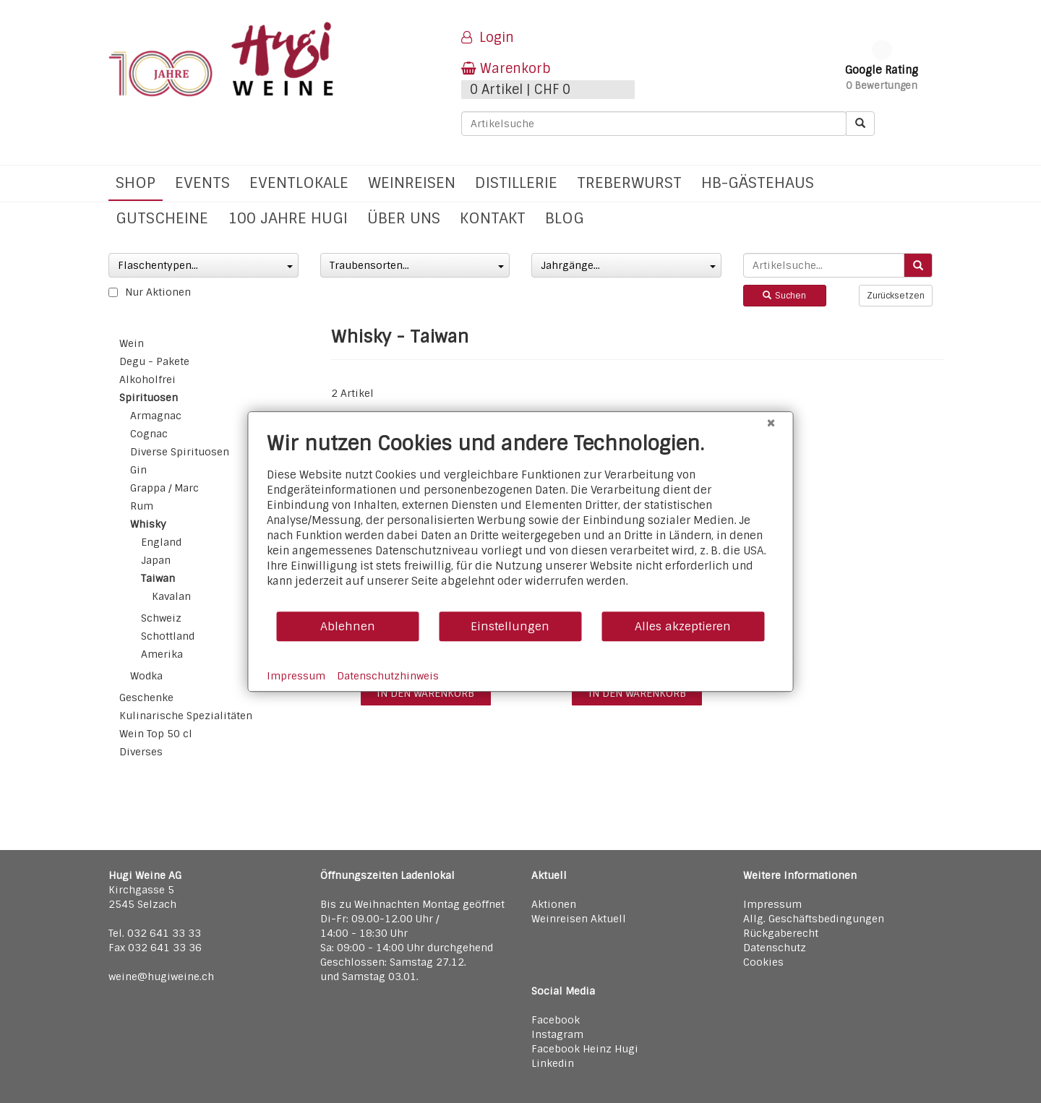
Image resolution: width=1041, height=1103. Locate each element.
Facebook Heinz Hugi (584, 1048)
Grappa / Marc (164, 487)
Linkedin (552, 1063)
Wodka (146, 675)
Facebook (555, 1019)
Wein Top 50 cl (155, 733)
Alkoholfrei (147, 379)
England (161, 542)
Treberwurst (629, 182)
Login (487, 37)
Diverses (141, 751)
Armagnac (155, 415)
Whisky (148, 524)
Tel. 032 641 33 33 (154, 933)
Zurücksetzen (896, 295)
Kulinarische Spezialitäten (185, 715)
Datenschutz (774, 947)
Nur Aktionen (149, 292)
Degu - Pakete (154, 361)
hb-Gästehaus (757, 182)
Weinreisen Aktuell (578, 918)
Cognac (149, 433)
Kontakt (493, 218)
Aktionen (553, 904)
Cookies (763, 962)
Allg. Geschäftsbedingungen (813, 918)
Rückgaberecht (780, 933)
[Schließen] (771, 423)
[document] (521, 521)
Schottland (167, 636)
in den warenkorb (425, 693)
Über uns (403, 218)
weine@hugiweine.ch (161, 976)
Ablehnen (347, 626)
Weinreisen (411, 182)
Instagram (557, 1034)
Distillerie (516, 182)
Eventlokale (298, 182)
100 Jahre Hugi (288, 218)
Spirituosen (148, 397)
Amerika (162, 654)
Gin (138, 469)
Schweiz (161, 618)
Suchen (784, 295)
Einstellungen (510, 626)
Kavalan (171, 596)
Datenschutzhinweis (388, 675)
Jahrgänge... (628, 265)
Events (202, 182)
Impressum (772, 904)
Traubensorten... (417, 265)
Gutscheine (162, 218)
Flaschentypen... (205, 265)
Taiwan (158, 578)
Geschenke (146, 697)
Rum (141, 505)
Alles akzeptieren (683, 626)
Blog (564, 218)
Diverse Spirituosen (179, 451)
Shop (135, 182)
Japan (156, 560)
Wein (131, 343)
